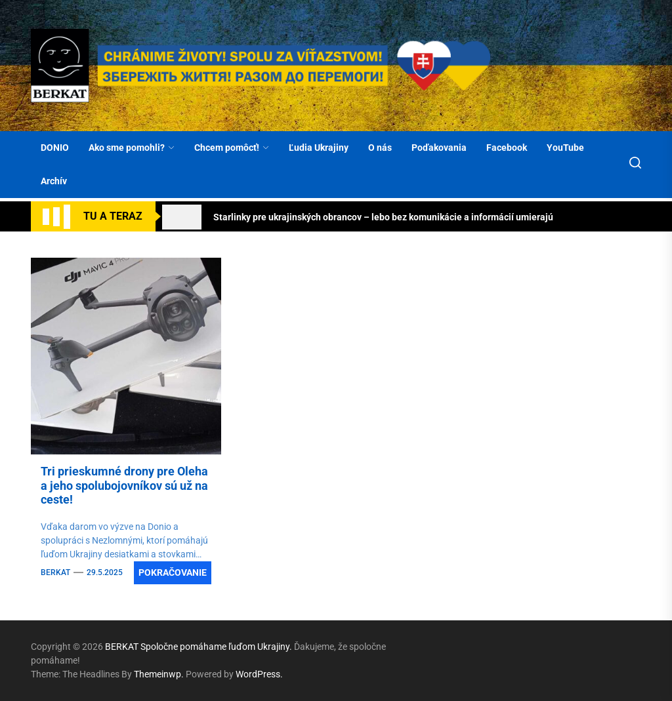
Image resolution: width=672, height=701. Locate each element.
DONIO (55, 147)
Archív (54, 181)
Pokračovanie (172, 572)
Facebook (506, 147)
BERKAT (55, 572)
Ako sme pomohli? (132, 147)
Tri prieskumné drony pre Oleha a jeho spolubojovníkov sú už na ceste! (124, 485)
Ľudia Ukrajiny (318, 147)
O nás (380, 147)
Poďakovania (439, 147)
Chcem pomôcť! (231, 147)
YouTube (565, 147)
